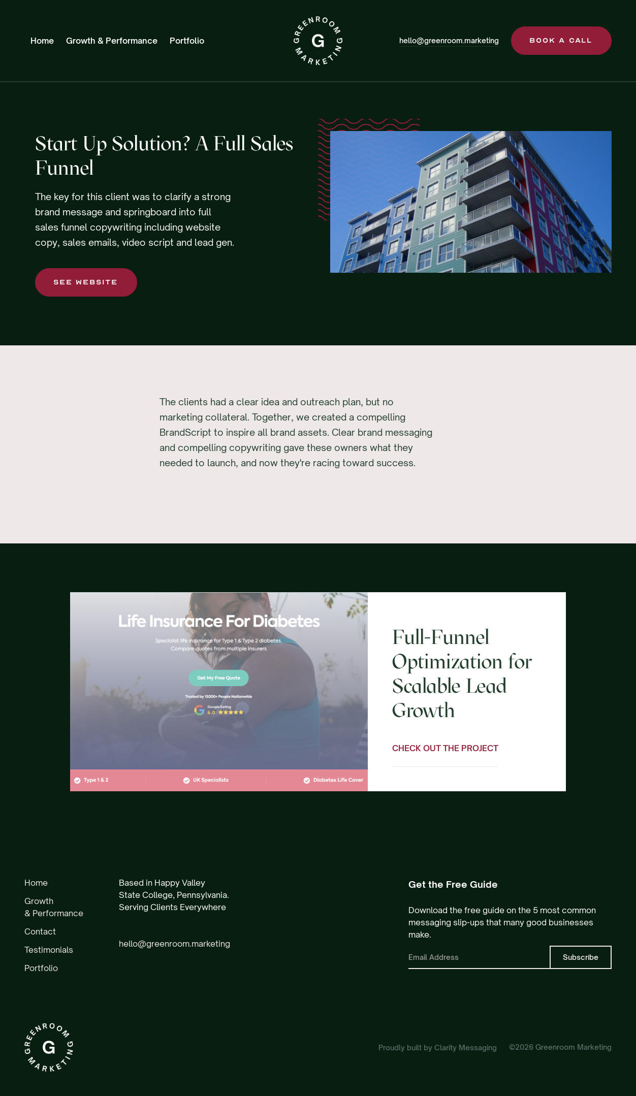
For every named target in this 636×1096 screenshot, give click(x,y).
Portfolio (187, 41)
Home (42, 41)
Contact (40, 931)
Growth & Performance (111, 41)
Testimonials (48, 950)
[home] (318, 40)
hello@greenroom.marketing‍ (174, 944)
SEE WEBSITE (85, 282)
